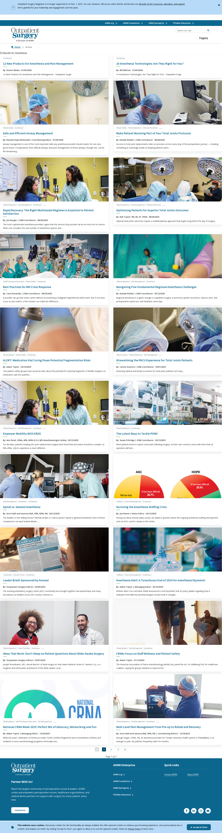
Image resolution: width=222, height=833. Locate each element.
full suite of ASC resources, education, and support (162, 4)
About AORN (193, 777)
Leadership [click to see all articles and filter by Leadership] (7, 575)
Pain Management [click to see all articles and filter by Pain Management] (25, 205)
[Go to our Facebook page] (186, 813)
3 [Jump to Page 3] (121, 751)
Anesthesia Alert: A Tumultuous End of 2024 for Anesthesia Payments (160, 580)
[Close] (219, 4)
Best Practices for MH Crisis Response (27, 287)
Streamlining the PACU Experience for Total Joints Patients (154, 360)
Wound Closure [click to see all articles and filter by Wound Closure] (122, 355)
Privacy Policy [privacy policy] (134, 829)
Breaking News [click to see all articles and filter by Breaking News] (9, 355)
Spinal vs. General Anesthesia (21, 507)
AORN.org (111, 23)
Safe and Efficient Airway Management (28, 133)
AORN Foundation (133, 23)
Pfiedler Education (183, 23)
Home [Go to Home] (16, 47)
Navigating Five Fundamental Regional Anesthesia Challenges (156, 287)
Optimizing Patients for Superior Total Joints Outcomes (152, 210)
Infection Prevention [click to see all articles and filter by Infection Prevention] (150, 128)
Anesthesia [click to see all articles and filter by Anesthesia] (7, 58)
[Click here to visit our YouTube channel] (208, 813)
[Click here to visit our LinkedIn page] (193, 813)
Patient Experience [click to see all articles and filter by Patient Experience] (134, 128)
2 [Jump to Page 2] (111, 751)
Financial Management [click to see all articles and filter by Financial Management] (132, 501)
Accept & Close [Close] (198, 827)
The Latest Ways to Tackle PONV (137, 433)
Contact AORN (170, 777)
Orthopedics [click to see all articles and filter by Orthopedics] (32, 501)
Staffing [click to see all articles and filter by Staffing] (119, 501)
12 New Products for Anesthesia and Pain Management (38, 63)
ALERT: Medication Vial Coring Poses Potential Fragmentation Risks (47, 360)
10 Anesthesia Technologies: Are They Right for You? (149, 63)
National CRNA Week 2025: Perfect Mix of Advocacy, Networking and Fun (49, 727)
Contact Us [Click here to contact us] (20, 813)
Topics (203, 38)
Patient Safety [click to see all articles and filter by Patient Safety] (8, 128)
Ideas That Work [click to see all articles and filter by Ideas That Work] (24, 648)
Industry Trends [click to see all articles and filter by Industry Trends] (19, 575)
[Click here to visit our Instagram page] (201, 813)
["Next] (130, 750)
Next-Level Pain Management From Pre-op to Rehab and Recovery (158, 727)
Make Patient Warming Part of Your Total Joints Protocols (153, 133)
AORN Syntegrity (158, 23)
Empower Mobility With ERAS (22, 433)
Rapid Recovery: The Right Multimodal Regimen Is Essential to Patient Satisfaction (48, 212)
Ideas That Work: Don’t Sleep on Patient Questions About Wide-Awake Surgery (53, 653)
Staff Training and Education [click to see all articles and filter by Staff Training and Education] (14, 281)
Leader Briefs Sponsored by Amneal (26, 580)
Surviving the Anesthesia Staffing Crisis (141, 507)
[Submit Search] (208, 30)
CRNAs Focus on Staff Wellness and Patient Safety (148, 653)
